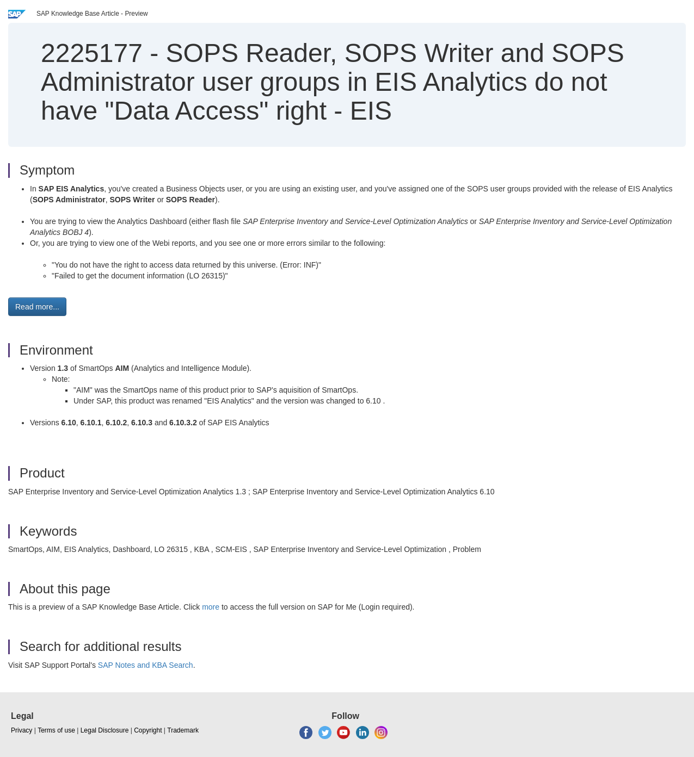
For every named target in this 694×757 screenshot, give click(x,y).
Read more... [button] (37, 306)
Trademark (183, 730)
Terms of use (56, 730)
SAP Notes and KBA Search (145, 665)
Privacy (21, 730)
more (210, 607)
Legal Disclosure (105, 730)
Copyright (148, 730)
